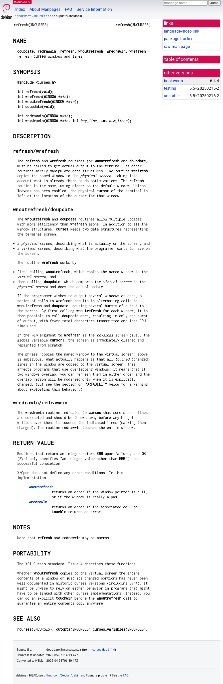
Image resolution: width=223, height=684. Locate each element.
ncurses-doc (42, 16)
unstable (171, 95)
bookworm (24, 16)
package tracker (178, 38)
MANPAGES (22, 2)
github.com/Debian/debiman (64, 675)
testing (170, 88)
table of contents (181, 59)
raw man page (177, 46)
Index (20, 9)
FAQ (68, 9)
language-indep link (181, 31)
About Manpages (45, 9)
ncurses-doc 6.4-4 (103, 649)
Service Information (94, 9)
